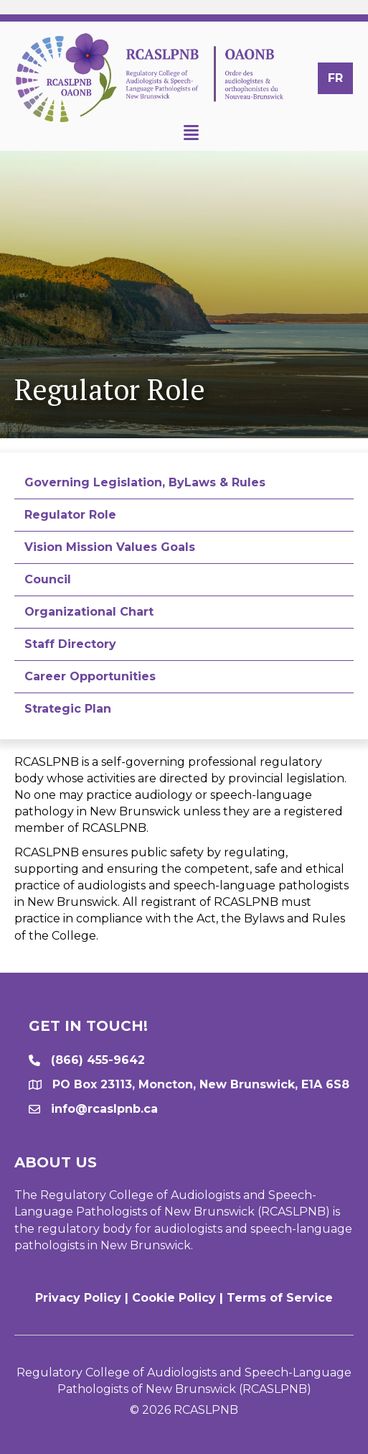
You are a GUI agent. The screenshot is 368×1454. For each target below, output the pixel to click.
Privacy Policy (78, 1298)
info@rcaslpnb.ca (104, 1109)
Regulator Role (70, 515)
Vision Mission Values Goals (109, 547)
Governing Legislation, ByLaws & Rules (144, 482)
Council (47, 579)
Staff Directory (70, 644)
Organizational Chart (89, 612)
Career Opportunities (90, 676)
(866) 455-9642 (98, 1060)
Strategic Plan (67, 709)
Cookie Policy (174, 1298)
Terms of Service (280, 1298)
